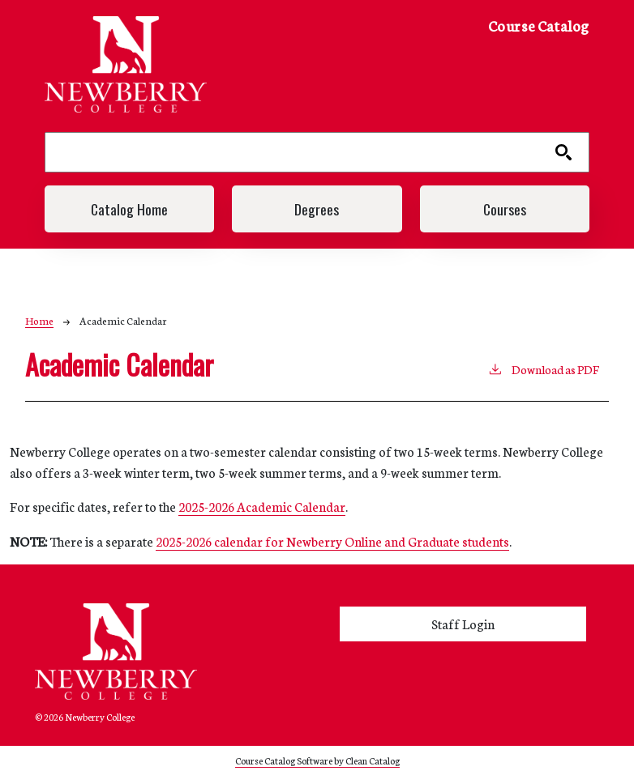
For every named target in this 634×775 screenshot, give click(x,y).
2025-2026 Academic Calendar (261, 506)
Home (39, 320)
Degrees (316, 208)
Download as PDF (543, 368)
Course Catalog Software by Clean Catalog (317, 760)
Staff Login (463, 623)
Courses (504, 208)
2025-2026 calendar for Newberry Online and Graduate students (332, 541)
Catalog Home (129, 208)
